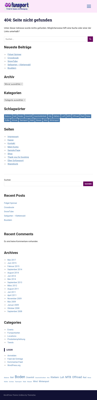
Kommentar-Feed (15, 362)
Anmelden (11, 355)
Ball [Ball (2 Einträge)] (14, 116)
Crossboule (13, 58)
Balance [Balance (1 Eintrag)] (8, 116)
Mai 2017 (11, 260)
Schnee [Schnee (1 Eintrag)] (14, 120)
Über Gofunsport (16, 160)
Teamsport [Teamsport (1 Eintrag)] (23, 120)
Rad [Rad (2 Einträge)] (82, 116)
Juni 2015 (11, 263)
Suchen (7, 180)
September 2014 (14, 269)
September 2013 (14, 282)
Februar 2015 (13, 266)
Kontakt (11, 143)
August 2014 (13, 273)
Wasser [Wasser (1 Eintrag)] (39, 120)
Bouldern (12, 68)
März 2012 (12, 285)
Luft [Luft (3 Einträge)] (63, 116)
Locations (11, 336)
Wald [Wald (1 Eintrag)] (32, 120)
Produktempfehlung (16, 339)
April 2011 (12, 295)
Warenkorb (13, 164)
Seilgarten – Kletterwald (19, 64)
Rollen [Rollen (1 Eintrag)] (7, 120)
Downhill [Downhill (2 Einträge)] (28, 116)
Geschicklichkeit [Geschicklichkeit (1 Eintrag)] (40, 116)
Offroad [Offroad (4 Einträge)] (76, 116)
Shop (10, 153)
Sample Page (14, 150)
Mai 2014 (11, 279)
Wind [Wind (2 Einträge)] (46, 120)
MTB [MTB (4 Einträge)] (69, 116)
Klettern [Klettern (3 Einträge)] (57, 116)
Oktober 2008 (13, 308)
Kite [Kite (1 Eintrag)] (50, 116)
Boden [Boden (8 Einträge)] (20, 116)
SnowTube (13, 61)
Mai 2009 (11, 302)
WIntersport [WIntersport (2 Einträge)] (54, 120)
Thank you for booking (18, 157)
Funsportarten (13, 333)
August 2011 (13, 289)
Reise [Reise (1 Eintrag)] (88, 116)
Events (10, 329)
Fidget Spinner (14, 54)
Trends (10, 342)
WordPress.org (13, 365)
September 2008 (14, 311)
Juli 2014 (11, 276)
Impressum (13, 136)
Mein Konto (13, 147)
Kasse (11, 140)
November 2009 (14, 298)
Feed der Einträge (15, 359)
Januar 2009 (13, 305)
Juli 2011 (11, 292)
